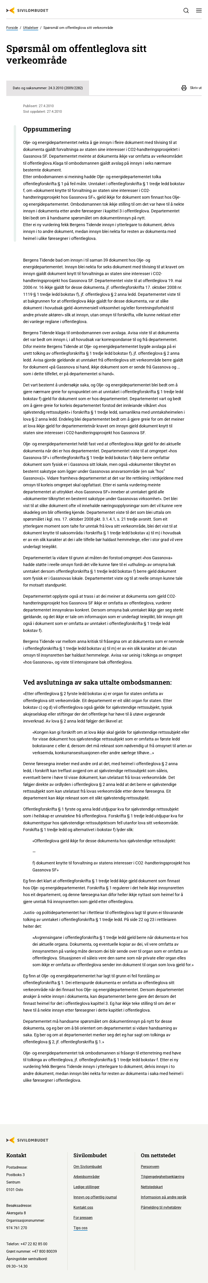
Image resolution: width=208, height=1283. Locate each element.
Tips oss (80, 1228)
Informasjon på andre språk (163, 1197)
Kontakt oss (83, 1207)
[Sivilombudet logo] (27, 10)
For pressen (83, 1217)
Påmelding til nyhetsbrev (161, 1207)
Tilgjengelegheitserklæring (162, 1176)
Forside (12, 28)
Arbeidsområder (86, 1176)
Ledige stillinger (86, 1187)
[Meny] (199, 11)
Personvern (150, 1166)
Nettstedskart (152, 1187)
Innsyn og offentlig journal (95, 1197)
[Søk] (186, 10)
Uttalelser (30, 28)
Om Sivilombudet (87, 1166)
